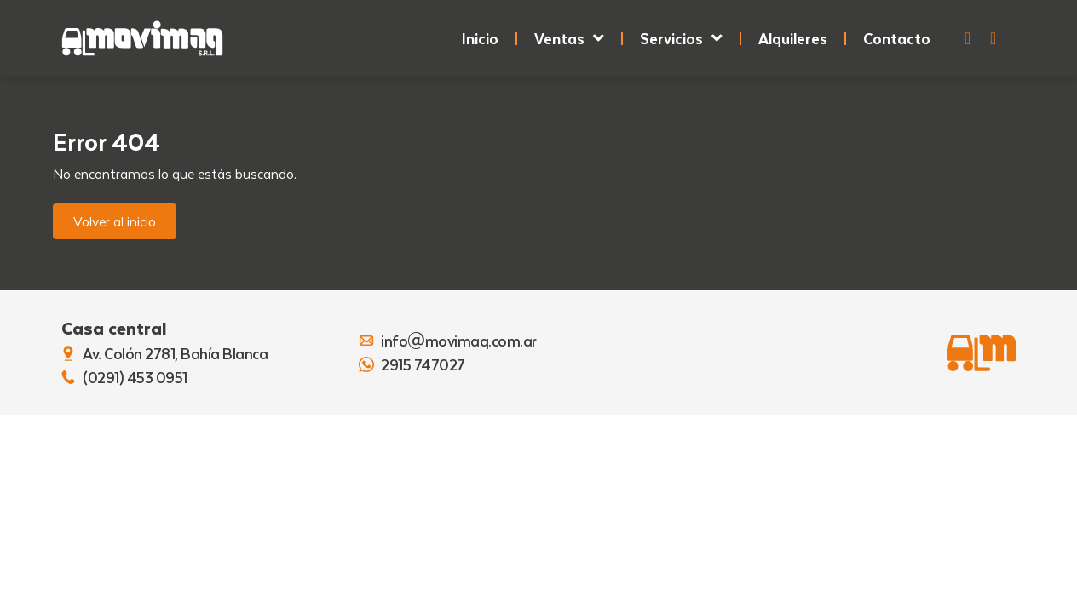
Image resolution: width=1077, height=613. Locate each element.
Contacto (896, 38)
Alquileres (792, 38)
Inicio (480, 38)
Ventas (569, 38)
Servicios (681, 38)
